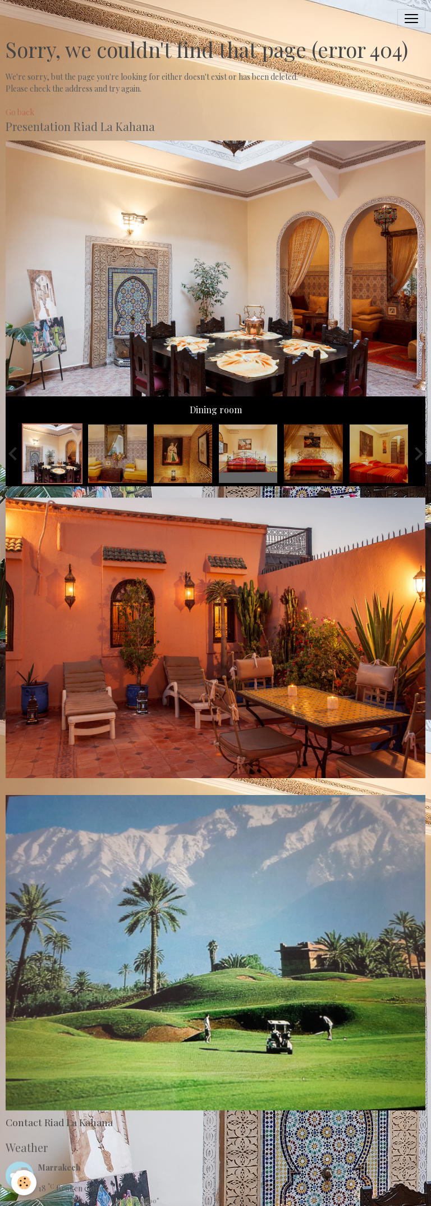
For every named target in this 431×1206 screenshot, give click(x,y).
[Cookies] (23, 1182)
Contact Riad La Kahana (59, 1121)
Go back (20, 112)
